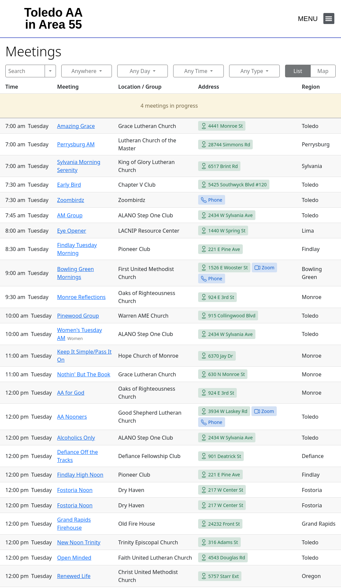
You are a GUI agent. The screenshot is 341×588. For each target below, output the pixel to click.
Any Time (195, 71)
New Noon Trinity (79, 542)
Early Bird (69, 184)
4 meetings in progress (169, 105)
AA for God (71, 392)
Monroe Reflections (81, 297)
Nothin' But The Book (84, 374)
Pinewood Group (78, 315)
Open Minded (74, 557)
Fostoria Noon (75, 490)
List (297, 71)
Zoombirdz (70, 200)
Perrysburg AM (76, 144)
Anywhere (83, 71)
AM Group (70, 215)
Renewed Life (74, 576)
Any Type (251, 71)
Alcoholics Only (76, 437)
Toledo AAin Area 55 (53, 18)
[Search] (25, 71)
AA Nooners (72, 416)
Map (322, 71)
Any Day (140, 71)
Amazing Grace (76, 126)
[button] (328, 18)
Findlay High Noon (80, 474)
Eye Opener (71, 230)
